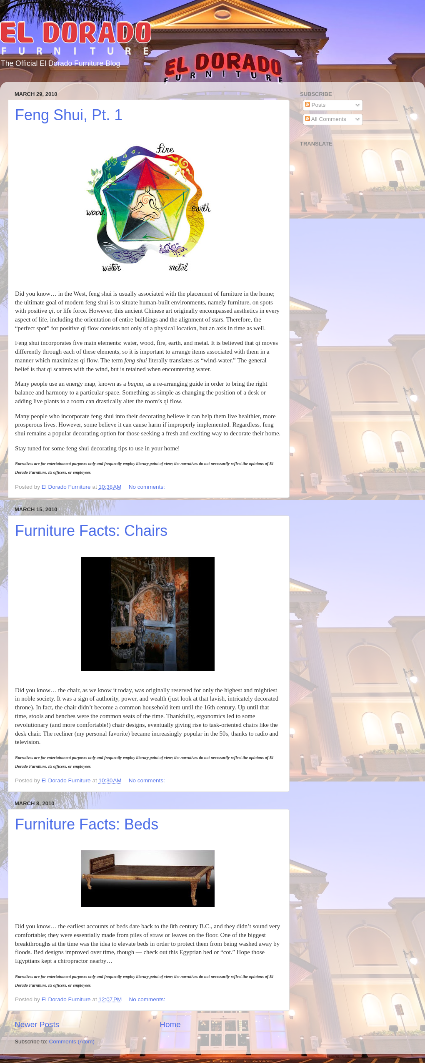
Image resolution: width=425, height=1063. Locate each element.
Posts (315, 105)
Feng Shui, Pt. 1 (68, 114)
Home (170, 1024)
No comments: (148, 487)
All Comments (325, 119)
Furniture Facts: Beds (86, 824)
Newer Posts (37, 1024)
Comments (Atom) (72, 1041)
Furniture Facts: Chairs (91, 530)
